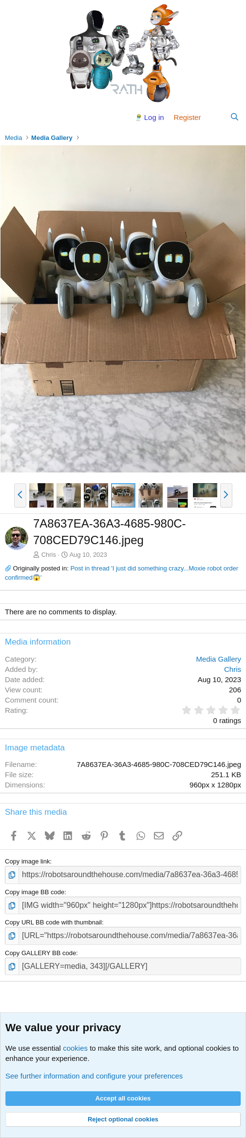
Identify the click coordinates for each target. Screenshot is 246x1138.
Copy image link (27, 861)
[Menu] (13, 117)
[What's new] (215, 117)
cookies (75, 1048)
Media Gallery (218, 659)
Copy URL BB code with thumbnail (53, 922)
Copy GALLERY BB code (40, 953)
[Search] (234, 117)
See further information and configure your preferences (94, 1076)
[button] (20, 495)
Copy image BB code (34, 892)
